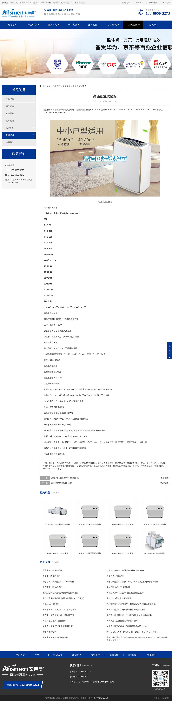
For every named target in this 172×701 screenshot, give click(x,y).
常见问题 (66, 86)
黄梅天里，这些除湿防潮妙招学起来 (122, 621)
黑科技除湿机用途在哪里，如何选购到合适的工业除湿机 (131, 604)
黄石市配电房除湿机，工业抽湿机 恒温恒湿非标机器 (129, 615)
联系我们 (153, 24)
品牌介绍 (112, 24)
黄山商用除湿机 (49, 632)
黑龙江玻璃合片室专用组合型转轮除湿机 (60, 593)
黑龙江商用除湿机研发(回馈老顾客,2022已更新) (63, 598)
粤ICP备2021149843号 (99, 698)
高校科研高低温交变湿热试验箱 (65, 478)
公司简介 (126, 2)
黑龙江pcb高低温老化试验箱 (119, 598)
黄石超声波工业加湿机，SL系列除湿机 (59, 609)
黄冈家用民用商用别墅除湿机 (55, 637)
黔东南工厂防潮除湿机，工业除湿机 (58, 581)
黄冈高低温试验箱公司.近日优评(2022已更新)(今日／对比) (132, 632)
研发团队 (139, 2)
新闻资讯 (133, 24)
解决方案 (52, 24)
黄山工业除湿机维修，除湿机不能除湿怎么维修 (127, 626)
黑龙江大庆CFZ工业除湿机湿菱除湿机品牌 (125, 593)
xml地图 (166, 2)
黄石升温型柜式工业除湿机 (54, 621)
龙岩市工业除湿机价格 (52, 570)
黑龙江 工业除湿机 (51, 604)
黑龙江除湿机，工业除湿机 (118, 587)
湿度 (55, 336)
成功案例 (72, 24)
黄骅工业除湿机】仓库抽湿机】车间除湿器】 (126, 609)
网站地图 (153, 2)
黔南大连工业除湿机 (115, 576)
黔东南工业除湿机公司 (52, 587)
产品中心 (32, 24)
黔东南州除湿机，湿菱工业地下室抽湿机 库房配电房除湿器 (132, 581)
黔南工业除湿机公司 (51, 576)
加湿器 (47, 336)
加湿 (75, 336)
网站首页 (12, 24)
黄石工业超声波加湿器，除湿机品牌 (58, 615)
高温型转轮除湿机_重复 (61, 483)
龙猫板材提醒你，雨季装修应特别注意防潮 (125, 570)
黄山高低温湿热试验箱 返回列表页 (58, 626)
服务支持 (92, 24)
